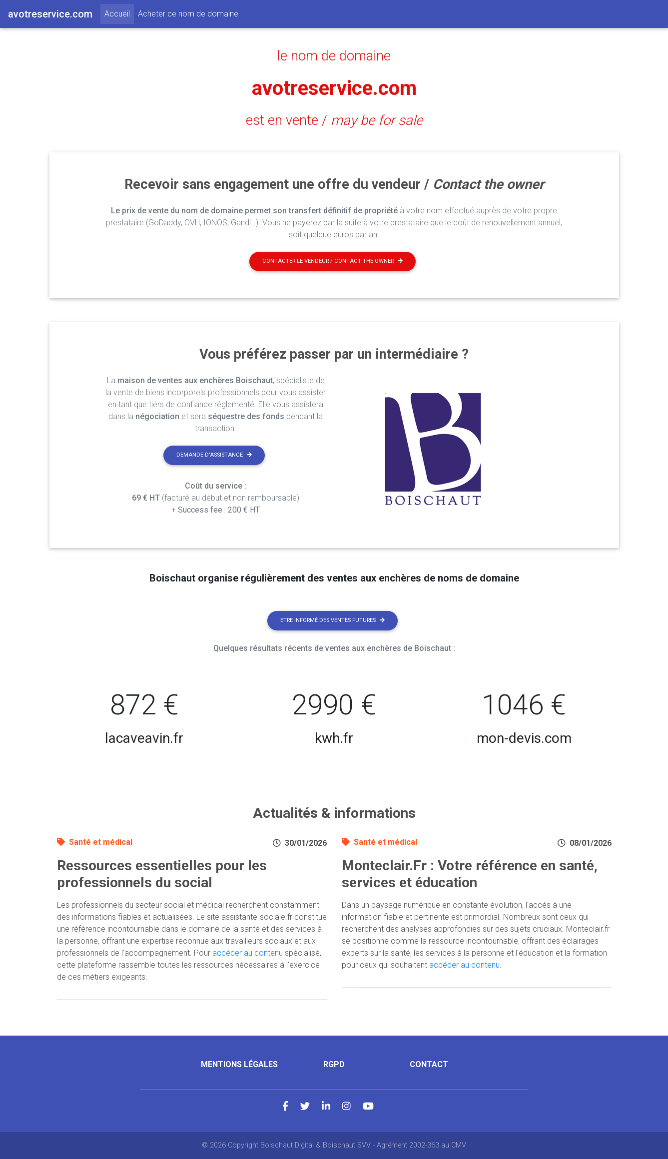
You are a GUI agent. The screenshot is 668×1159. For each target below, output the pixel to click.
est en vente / (334, 120)
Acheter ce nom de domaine (188, 13)
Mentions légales (239, 1064)
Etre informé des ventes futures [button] (332, 620)
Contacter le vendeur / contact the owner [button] (332, 261)
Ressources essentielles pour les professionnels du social (162, 874)
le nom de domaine (334, 56)
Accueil (119, 12)
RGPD (334, 1064)
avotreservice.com (334, 88)
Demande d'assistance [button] (214, 455)
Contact (429, 1064)
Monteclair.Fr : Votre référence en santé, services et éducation (470, 874)
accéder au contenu (247, 953)
